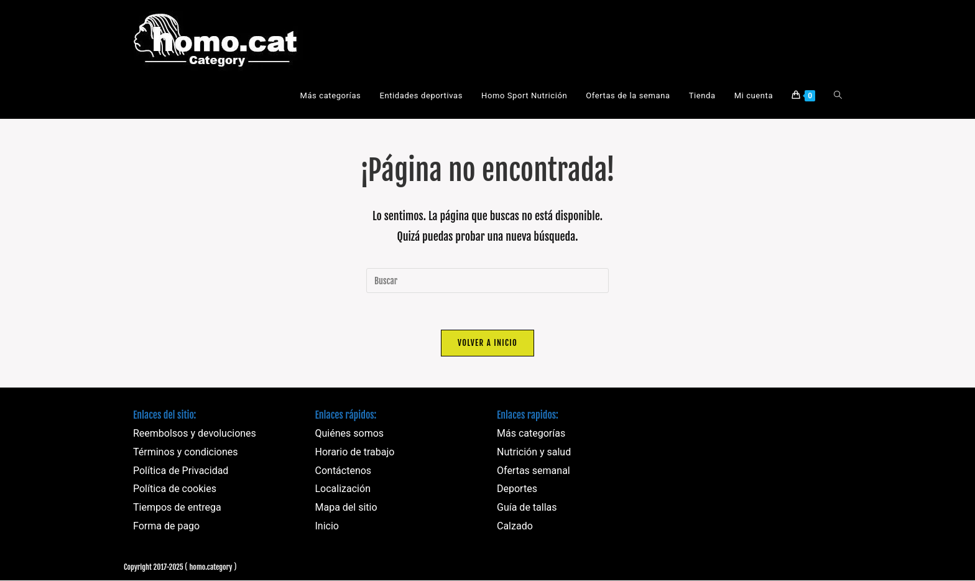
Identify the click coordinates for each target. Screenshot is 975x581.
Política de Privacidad (180, 471)
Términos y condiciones (185, 452)
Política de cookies (174, 489)
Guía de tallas (527, 508)
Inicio (327, 526)
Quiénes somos (349, 434)
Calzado (515, 526)
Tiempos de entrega (177, 508)
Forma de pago (166, 526)
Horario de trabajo (355, 452)
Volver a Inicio (487, 343)
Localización (343, 489)
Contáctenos (343, 471)
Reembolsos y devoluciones (194, 434)
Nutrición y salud (534, 452)
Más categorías (531, 434)
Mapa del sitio (346, 508)
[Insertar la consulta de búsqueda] (487, 280)
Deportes (517, 489)
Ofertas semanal (533, 471)
